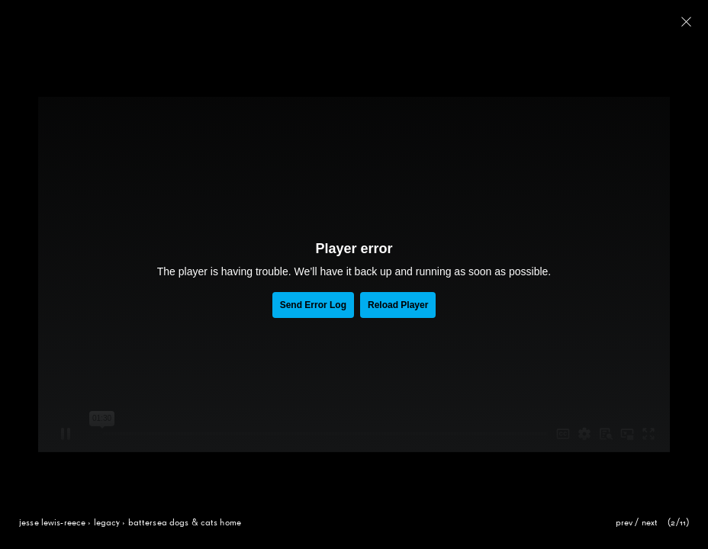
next (650, 523)
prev (624, 523)
